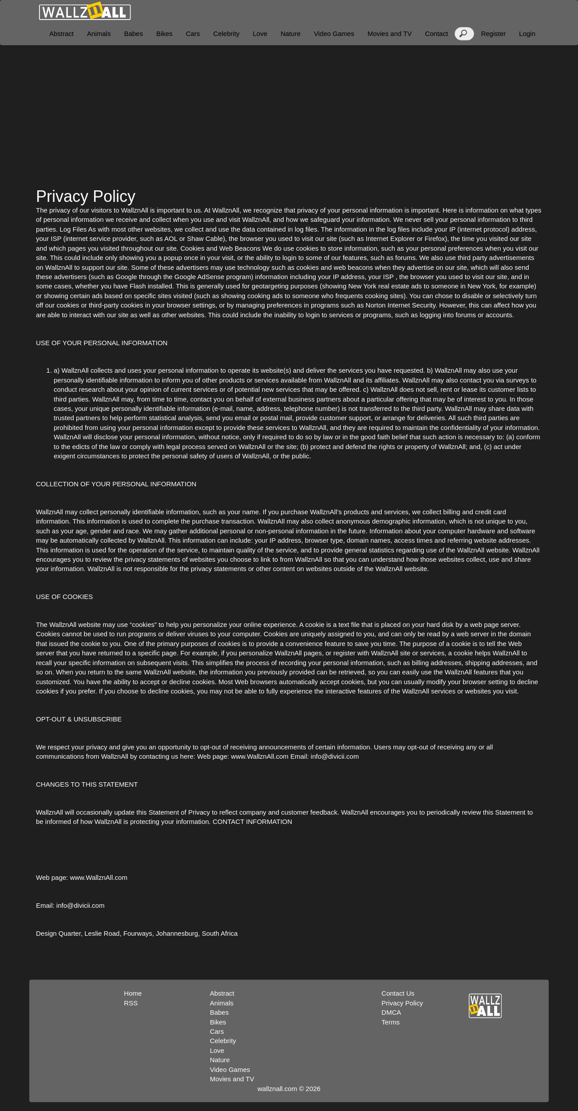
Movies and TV (390, 33)
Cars (193, 33)
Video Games (334, 33)
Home (133, 993)
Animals (99, 33)
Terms (390, 1022)
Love (260, 33)
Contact (436, 33)
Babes (133, 33)
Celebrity (226, 33)
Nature (291, 33)
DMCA (391, 1012)
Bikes (164, 33)
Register (493, 33)
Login (527, 33)
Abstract (61, 33)
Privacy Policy (402, 1003)
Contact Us (397, 993)
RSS (131, 1003)
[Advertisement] (289, 116)
